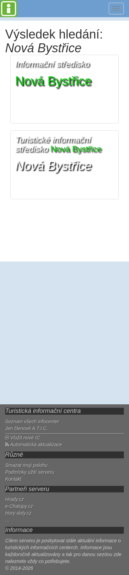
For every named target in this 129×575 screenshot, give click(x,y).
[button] (64, 89)
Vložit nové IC (22, 437)
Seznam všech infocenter (32, 421)
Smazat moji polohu (26, 465)
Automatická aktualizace (33, 444)
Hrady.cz (14, 499)
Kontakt (13, 479)
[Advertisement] (64, 332)
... (7, 520)
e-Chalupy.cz (19, 506)
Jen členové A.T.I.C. (26, 428)
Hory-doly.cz (18, 513)
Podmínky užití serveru (29, 472)
